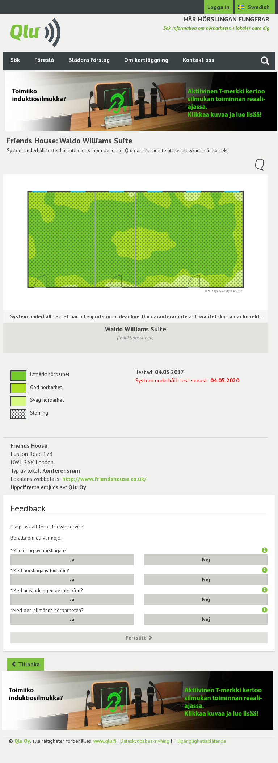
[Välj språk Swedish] (255, 7)
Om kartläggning (146, 59)
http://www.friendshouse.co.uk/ (104, 478)
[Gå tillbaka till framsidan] (35, 31)
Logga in (218, 7)
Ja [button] (72, 559)
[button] (265, 550)
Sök (15, 59)
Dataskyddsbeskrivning (144, 741)
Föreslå (44, 59)
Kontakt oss (198, 59)
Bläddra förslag (89, 59)
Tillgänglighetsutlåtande (199, 741)
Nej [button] (206, 559)
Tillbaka (25, 664)
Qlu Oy (22, 741)
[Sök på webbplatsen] (265, 61)
